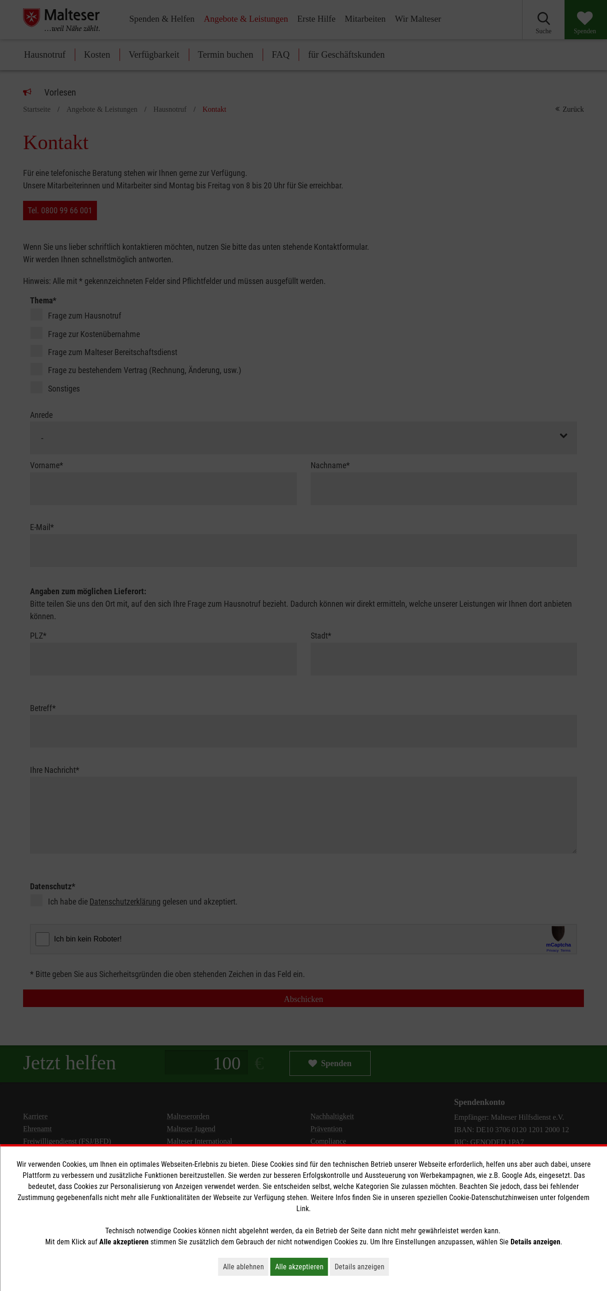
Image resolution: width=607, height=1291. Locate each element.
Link (302, 1208)
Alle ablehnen (246, 1266)
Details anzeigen (362, 1266)
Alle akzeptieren (301, 1266)
